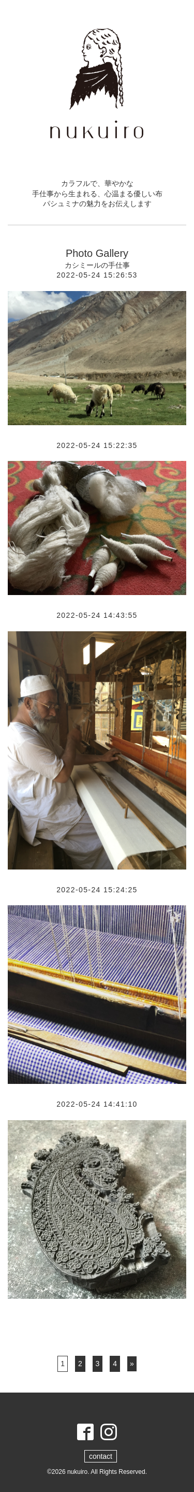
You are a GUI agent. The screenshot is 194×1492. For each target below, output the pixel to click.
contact (100, 1456)
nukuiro (77, 1471)
